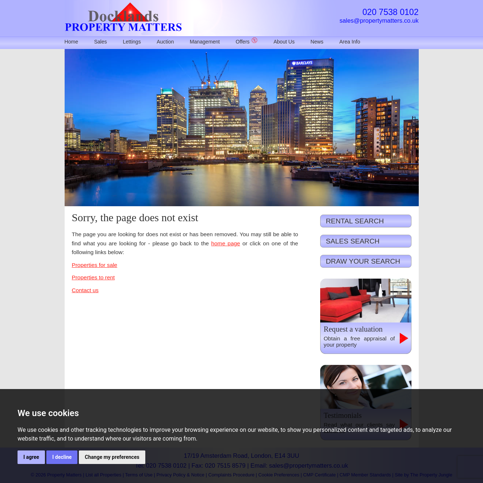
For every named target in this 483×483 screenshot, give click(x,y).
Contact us (85, 290)
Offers (247, 42)
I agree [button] (31, 457)
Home (71, 42)
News (317, 42)
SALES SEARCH (353, 241)
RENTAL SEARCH (355, 221)
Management (205, 42)
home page (225, 243)
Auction (165, 42)
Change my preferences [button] (112, 457)
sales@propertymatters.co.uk (379, 20)
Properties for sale (95, 265)
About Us (284, 42)
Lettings (132, 42)
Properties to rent (93, 277)
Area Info (349, 42)
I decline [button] (62, 457)
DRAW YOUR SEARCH (363, 261)
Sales (100, 42)
